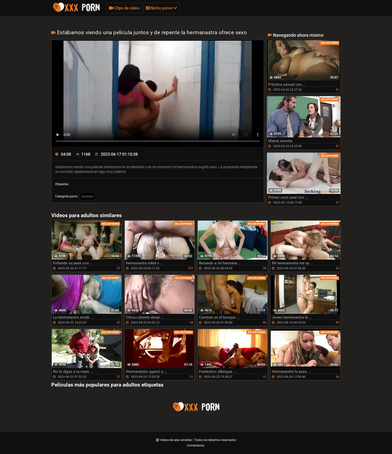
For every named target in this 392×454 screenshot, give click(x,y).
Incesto (87, 196)
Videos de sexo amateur (176, 440)
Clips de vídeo (124, 8)
